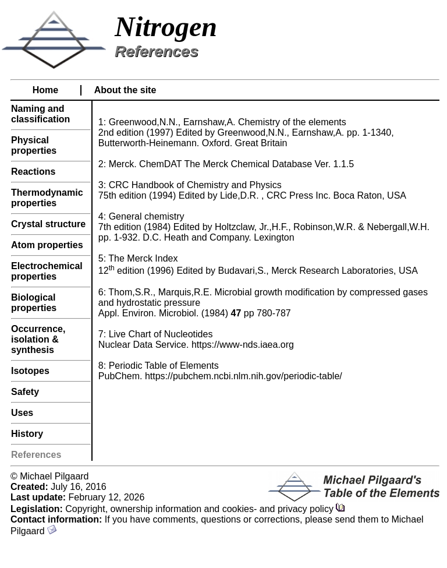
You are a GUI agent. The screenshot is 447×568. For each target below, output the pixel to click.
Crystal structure (48, 224)
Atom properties (47, 245)
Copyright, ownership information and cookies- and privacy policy (205, 509)
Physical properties (33, 145)
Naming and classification (40, 114)
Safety (25, 392)
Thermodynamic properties (47, 198)
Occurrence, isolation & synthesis (38, 339)
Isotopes (30, 371)
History (27, 434)
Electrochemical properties (47, 271)
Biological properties (33, 302)
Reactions (33, 172)
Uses (22, 413)
